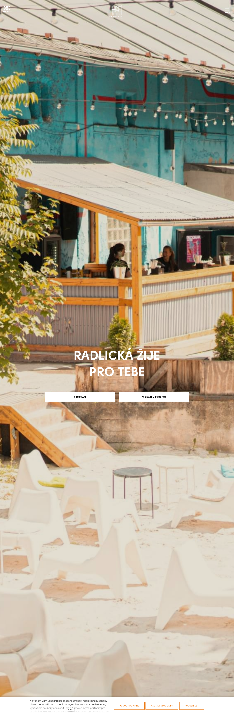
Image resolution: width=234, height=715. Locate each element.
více (70, 709)
